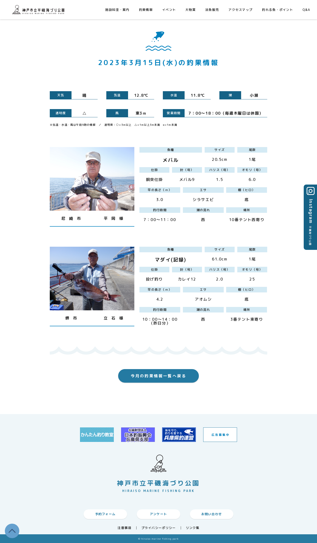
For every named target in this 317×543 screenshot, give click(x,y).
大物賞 (190, 9)
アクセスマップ (240, 9)
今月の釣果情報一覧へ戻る (158, 376)
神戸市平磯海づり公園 (39, 9)
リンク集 (193, 527)
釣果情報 (146, 9)
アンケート (158, 514)
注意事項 (124, 527)
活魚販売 (212, 9)
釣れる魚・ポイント (277, 9)
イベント (169, 9)
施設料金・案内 (117, 9)
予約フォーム (105, 514)
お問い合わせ (211, 514)
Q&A (306, 9)
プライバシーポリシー (158, 527)
